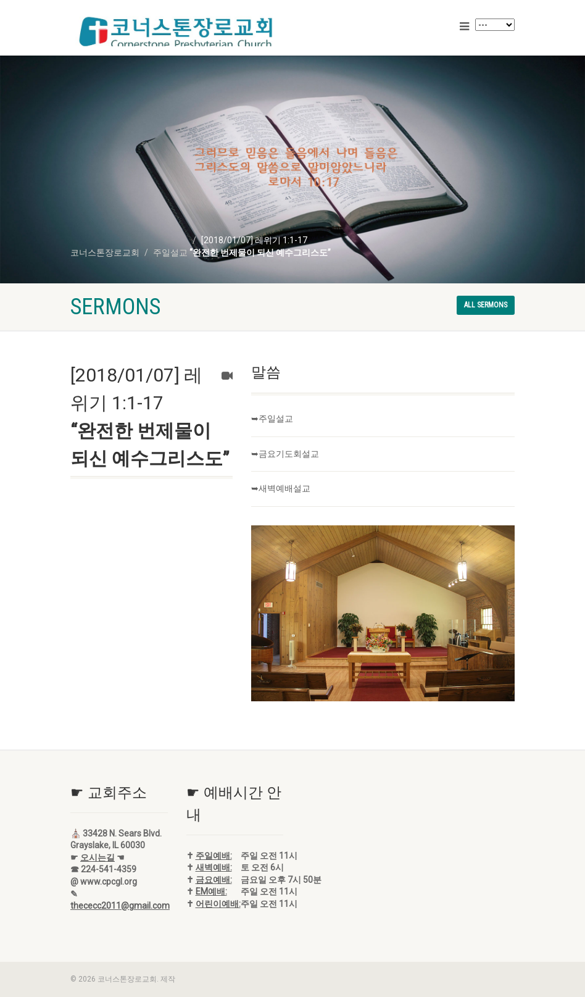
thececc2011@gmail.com (120, 906)
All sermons (485, 305)
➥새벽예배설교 (280, 488)
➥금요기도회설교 (285, 454)
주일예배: (214, 856)
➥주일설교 (272, 418)
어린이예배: (218, 904)
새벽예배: (214, 867)
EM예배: (211, 891)
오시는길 (97, 857)
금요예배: (214, 880)
